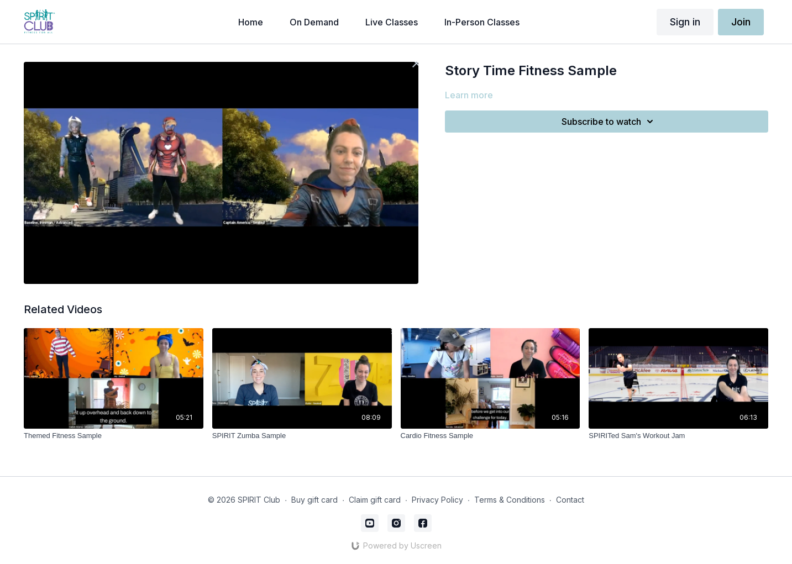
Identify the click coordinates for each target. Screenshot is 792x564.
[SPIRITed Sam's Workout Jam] (678, 435)
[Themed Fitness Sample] (113, 435)
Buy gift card (314, 499)
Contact (570, 499)
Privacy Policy (437, 499)
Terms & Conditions (509, 499)
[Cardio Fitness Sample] (490, 435)
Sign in (685, 22)
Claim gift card (375, 499)
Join (741, 22)
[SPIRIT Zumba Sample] (302, 435)
